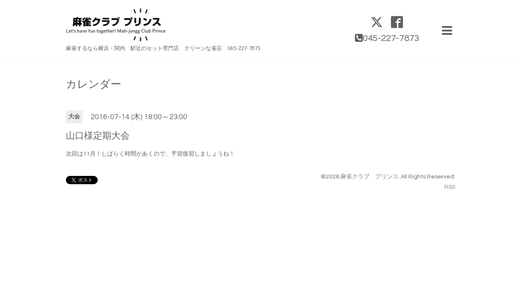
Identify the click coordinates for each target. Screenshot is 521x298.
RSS (449, 187)
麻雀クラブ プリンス (369, 177)
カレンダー (93, 84)
